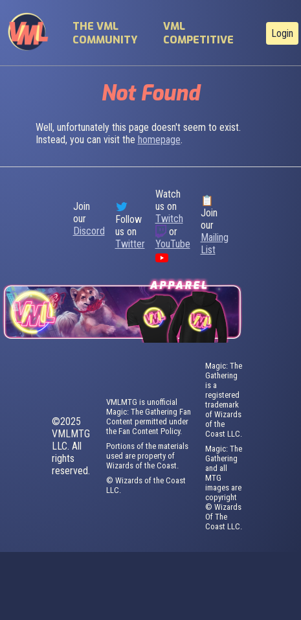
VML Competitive (198, 33)
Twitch (169, 218)
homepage (159, 139)
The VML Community (104, 33)
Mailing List (215, 243)
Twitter (130, 244)
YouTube (172, 244)
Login (282, 33)
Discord (89, 231)
